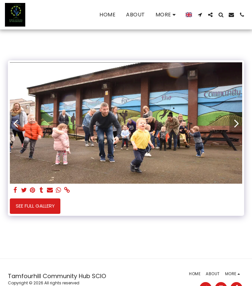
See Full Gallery (35, 205)
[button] (200, 14)
